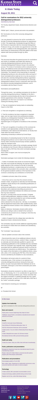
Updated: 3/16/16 (21, 393)
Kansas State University (18, 3)
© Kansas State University (23, 391)
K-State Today (12, 9)
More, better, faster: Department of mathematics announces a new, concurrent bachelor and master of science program (18, 364)
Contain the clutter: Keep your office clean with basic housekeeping (18, 342)
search (35, 3)
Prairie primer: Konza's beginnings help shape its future (15, 312)
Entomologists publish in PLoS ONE (11, 361)
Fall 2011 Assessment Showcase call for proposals (14, 327)
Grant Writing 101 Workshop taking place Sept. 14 (14, 325)
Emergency (4, 388)
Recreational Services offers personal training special (15, 335)
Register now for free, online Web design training (14, 376)
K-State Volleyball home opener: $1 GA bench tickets (15, 333)
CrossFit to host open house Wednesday (12, 323)
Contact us (4, 387)
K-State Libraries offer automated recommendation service (16, 371)
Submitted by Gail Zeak (8, 22)
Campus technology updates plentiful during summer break (16, 373)
